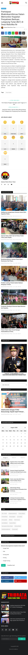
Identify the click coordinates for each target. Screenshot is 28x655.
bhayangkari (12, 516)
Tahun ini (22, 457)
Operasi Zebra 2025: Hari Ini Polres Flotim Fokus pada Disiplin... (12, 236)
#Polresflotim (18, 526)
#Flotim (10, 519)
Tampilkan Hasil (11, 565)
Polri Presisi (17, 519)
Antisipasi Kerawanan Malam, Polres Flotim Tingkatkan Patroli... (18, 498)
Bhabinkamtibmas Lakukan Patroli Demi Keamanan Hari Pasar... (12, 260)
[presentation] (21, 38)
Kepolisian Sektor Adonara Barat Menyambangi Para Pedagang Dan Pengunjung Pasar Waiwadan (14, 110)
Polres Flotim (8, 92)
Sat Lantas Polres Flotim (7, 526)
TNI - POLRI (4, 513)
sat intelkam (4, 523)
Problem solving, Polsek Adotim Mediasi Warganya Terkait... (12, 283)
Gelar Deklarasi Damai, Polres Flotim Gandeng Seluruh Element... (18, 613)
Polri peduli (4, 519)
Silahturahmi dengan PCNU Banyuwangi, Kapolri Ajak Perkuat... (13, 411)
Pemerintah (14, 529)
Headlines (4, 8)
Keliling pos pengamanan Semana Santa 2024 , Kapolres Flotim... (14, 213)
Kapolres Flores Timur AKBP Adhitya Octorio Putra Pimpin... (17, 462)
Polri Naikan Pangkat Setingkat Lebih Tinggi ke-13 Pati (14, 103)
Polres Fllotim (22, 513)
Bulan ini (14, 457)
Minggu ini (5, 457)
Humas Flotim (12, 523)
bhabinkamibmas (13, 513)
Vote (3, 565)
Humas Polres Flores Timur (8, 28)
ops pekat (19, 516)
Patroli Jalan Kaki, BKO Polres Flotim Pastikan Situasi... (17, 479)
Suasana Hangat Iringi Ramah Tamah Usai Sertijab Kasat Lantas (18, 471)
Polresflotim (4, 516)
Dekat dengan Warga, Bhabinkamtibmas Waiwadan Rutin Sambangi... (18, 489)
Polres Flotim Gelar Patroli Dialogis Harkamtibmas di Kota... (10, 330)
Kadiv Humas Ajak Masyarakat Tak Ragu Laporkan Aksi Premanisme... (17, 619)
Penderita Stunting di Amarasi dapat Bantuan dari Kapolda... (13, 307)
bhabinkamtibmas (6, 529)
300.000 (10, 63)
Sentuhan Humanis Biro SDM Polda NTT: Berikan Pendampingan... (17, 606)
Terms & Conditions (13, 649)
